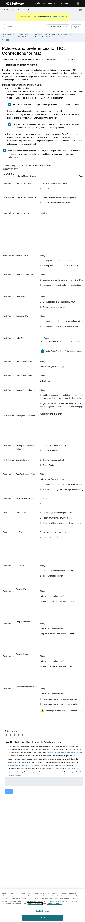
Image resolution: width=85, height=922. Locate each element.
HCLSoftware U (66, 3)
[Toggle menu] (80, 10)
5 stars (23, 734)
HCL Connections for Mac (11, 37)
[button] (3, 65)
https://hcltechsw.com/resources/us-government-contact (65, 751)
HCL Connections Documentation (17, 10)
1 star (7, 734)
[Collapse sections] (3, 40)
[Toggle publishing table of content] (7, 40)
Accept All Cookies (42, 919)
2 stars (11, 734)
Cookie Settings (42, 912)
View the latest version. (55, 17)
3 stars (15, 734)
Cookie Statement (35, 905)
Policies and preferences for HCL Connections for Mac (43, 37)
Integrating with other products (19, 34)
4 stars (19, 734)
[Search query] (24, 26)
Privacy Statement (54, 905)
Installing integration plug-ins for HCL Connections (52, 34)
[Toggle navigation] (78, 3)
